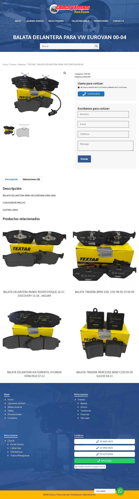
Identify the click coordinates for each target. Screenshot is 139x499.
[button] (64, 73)
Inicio (18, 21)
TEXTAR (31, 64)
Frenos (13, 64)
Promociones (101, 21)
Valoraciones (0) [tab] (31, 179)
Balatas (21, 64)
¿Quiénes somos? (35, 21)
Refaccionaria (58, 21)
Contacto (118, 21)
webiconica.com (89, 495)
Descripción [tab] (11, 179)
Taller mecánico (80, 21)
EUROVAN (86, 77)
